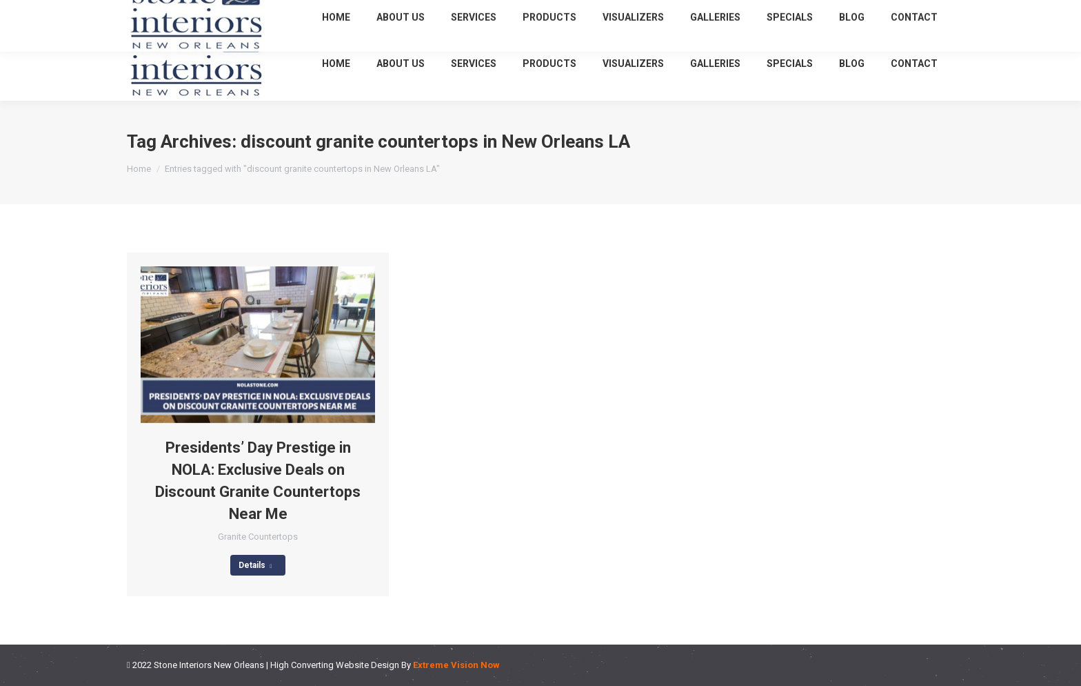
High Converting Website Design (334, 665)
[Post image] (258, 344)
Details (255, 565)
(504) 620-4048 (829, 13)
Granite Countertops (258, 536)
